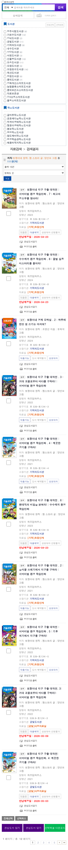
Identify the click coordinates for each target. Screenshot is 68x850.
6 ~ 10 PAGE (59, 843)
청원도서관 (13, 76)
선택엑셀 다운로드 (55, 828)
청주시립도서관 (15, 31)
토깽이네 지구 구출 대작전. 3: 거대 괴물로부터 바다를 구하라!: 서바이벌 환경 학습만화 (40, 693)
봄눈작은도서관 (15, 129)
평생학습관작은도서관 (19, 139)
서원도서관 (13, 55)
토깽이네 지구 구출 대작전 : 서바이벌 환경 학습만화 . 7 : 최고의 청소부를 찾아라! (39, 194)
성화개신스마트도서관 (19, 83)
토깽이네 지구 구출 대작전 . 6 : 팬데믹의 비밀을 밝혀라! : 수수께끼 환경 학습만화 (42, 504)
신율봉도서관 (14, 59)
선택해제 (59, 24)
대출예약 (34, 232)
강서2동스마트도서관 (18, 97)
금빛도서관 (13, 41)
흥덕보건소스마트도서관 (20, 90)
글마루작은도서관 (16, 115)
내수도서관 (13, 48)
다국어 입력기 (50, 15)
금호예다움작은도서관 (19, 118)
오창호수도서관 (15, 69)
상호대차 (53, 358)
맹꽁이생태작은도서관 (19, 125)
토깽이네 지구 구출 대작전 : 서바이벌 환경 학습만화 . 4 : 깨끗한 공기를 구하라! (39, 443)
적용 (7, 178)
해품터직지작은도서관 (19, 142)
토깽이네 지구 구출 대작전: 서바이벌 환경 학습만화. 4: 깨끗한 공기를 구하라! (39, 758)
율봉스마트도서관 (16, 100)
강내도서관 (13, 38)
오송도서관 (13, 62)
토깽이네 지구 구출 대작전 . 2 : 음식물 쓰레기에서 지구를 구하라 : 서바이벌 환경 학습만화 (41, 570)
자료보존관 (13, 93)
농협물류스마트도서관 (19, 86)
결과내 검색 (8, 2)
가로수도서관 (14, 34)
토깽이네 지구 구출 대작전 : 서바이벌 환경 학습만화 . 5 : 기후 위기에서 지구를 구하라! (39, 631)
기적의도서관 (14, 45)
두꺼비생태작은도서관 (19, 122)
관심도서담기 (30, 241)
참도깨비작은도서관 (17, 135)
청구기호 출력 (30, 246)
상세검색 (18, 15)
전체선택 (50, 24)
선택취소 (21, 818)
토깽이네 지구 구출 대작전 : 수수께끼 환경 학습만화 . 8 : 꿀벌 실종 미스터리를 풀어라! (41, 259)
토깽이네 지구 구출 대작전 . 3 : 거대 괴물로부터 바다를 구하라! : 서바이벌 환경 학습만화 (41, 381)
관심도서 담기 (12, 828)
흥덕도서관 (13, 79)
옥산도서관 (13, 72)
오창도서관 (13, 66)
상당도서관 (13, 52)
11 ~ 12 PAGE (64, 843)
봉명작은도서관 (15, 132)
